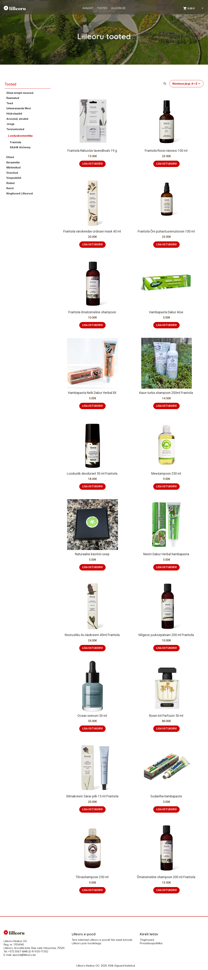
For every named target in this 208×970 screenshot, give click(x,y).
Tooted (10, 84)
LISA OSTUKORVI (92, 163)
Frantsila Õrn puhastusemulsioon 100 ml (166, 231)
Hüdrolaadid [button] (14, 113)
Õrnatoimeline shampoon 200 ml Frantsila (166, 877)
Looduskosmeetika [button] (20, 135)
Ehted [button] (10, 157)
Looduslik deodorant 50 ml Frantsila (92, 473)
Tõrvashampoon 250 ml (92, 877)
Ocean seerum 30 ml (92, 716)
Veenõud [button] (12, 172)
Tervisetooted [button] (15, 129)
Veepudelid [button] (13, 178)
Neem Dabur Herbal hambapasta (166, 554)
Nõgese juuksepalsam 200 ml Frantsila (167, 635)
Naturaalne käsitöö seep (92, 554)
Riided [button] (10, 183)
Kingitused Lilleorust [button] (19, 193)
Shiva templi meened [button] (19, 93)
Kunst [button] (10, 188)
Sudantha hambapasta (166, 796)
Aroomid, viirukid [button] (17, 119)
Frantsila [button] (15, 142)
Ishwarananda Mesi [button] (18, 108)
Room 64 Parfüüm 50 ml (166, 716)
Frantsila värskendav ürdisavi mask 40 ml (92, 231)
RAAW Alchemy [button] (20, 147)
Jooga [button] (10, 124)
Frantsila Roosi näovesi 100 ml (166, 150)
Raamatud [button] (12, 98)
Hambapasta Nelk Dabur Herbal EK (92, 393)
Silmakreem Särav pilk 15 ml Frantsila (92, 796)
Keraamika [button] (13, 162)
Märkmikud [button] (13, 167)
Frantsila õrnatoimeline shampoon (92, 312)
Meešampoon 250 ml (166, 473)
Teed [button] (9, 103)
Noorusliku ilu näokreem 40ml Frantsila (92, 635)
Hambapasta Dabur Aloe (166, 312)
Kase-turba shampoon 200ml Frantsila (166, 393)
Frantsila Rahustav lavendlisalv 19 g (92, 150)
